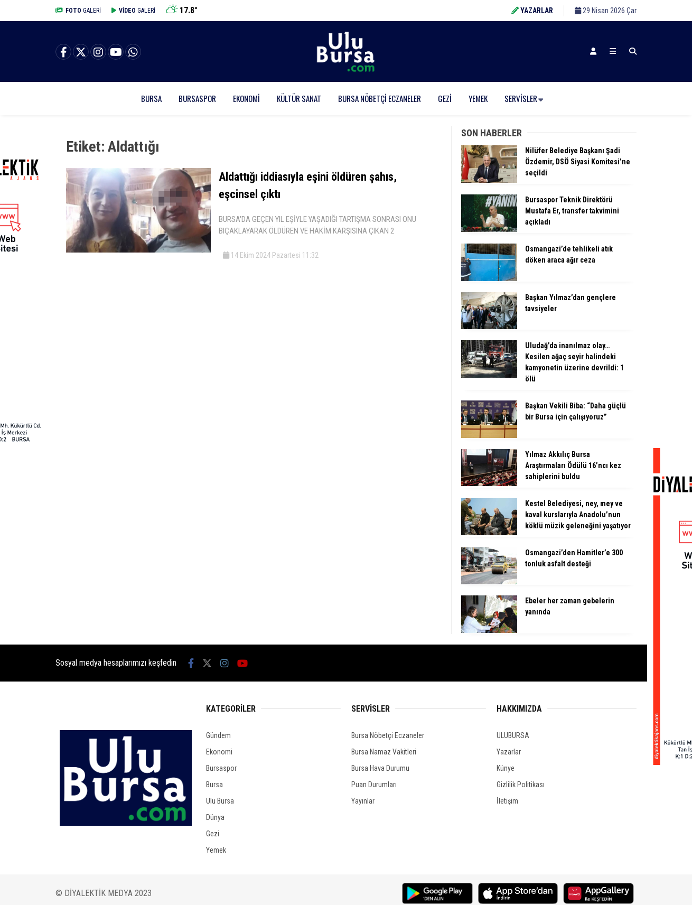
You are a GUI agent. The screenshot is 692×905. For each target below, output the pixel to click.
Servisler (520, 98)
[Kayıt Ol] (593, 51)
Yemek (478, 98)
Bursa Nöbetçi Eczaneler (379, 98)
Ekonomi (246, 98)
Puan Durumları (374, 784)
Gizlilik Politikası (521, 784)
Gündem (218, 735)
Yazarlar (509, 752)
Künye (506, 768)
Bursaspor (197, 98)
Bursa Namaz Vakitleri (383, 752)
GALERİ (78, 10)
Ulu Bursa (220, 801)
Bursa (151, 98)
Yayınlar (363, 801)
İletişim (507, 801)
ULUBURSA (513, 735)
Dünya (215, 817)
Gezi (445, 98)
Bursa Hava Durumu (380, 768)
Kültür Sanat (299, 98)
